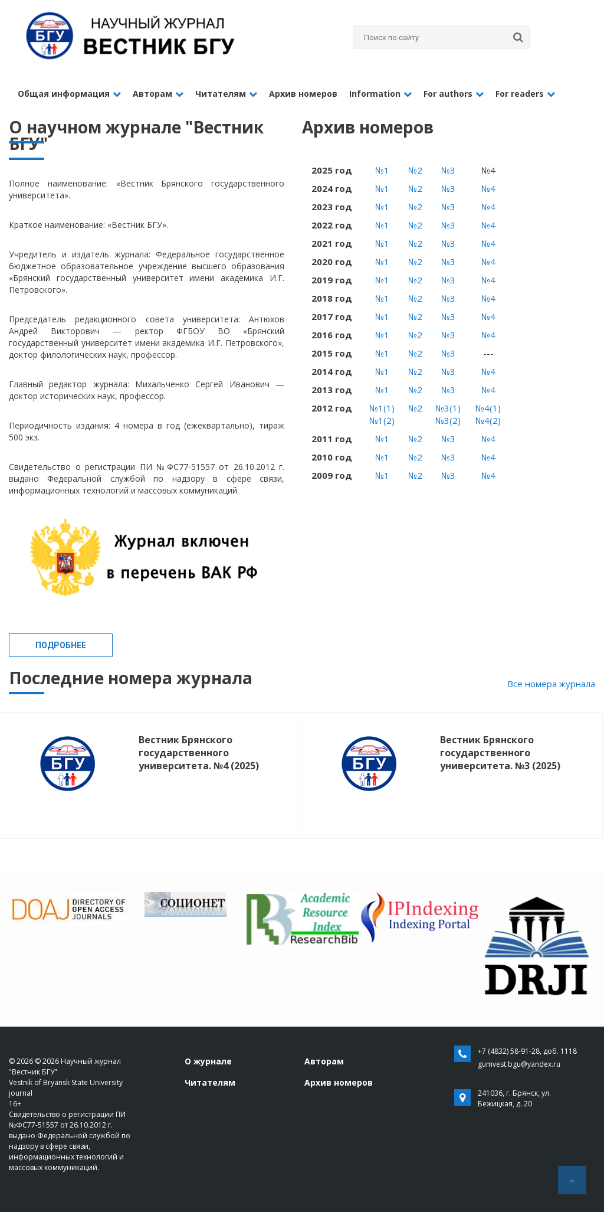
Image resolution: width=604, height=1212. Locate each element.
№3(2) (448, 420)
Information (380, 93)
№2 (415, 170)
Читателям (226, 93)
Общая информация (69, 93)
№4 (488, 188)
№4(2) (488, 420)
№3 (448, 170)
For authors (454, 93)
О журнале (208, 1061)
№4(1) (488, 408)
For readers (525, 93)
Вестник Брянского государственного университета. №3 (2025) (500, 752)
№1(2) (382, 420)
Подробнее (60, 645)
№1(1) (382, 408)
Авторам (158, 93)
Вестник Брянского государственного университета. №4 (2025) (199, 752)
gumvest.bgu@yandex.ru (519, 1064)
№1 (382, 170)
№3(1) (448, 408)
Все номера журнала (551, 684)
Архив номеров (303, 93)
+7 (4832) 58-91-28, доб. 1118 (527, 1051)
